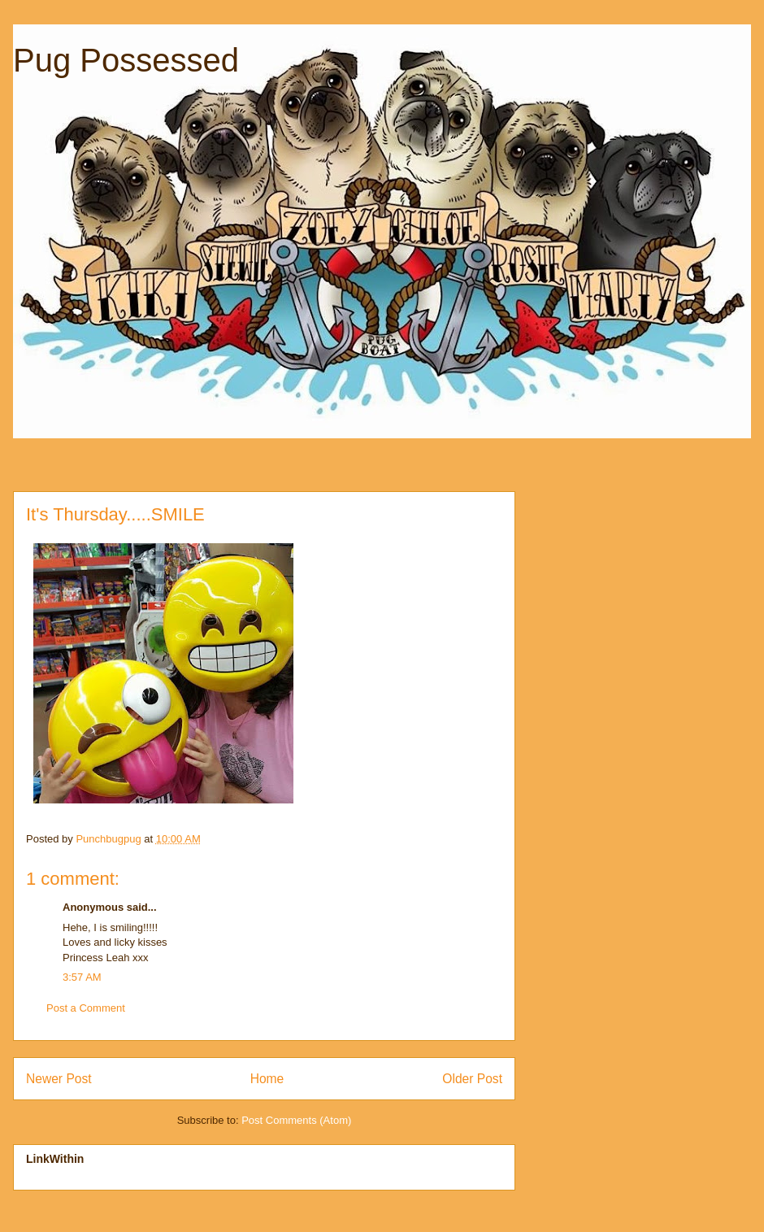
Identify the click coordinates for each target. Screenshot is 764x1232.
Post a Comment (85, 1008)
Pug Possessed (126, 60)
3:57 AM (82, 977)
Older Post (472, 1079)
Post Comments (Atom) (296, 1120)
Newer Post (59, 1079)
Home (267, 1079)
